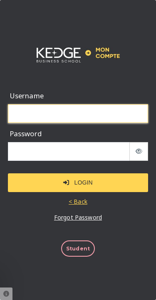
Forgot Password (78, 217)
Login (77, 182)
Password (26, 134)
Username (27, 96)
